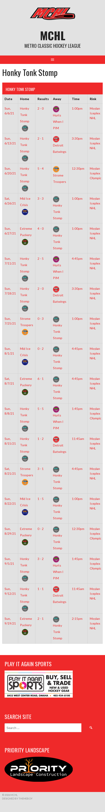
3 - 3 (41, 198)
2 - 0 (41, 108)
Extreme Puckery (26, 235)
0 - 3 (41, 318)
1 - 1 (41, 589)
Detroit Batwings (59, 144)
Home (24, 99)
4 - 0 (41, 228)
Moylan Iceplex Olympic (95, 173)
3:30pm (77, 138)
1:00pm (77, 108)
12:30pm (78, 168)
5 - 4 (41, 168)
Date (8, 99)
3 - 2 (41, 559)
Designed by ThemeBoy (17, 798)
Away (57, 99)
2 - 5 (41, 258)
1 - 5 (41, 499)
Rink (93, 99)
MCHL (52, 35)
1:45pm (77, 409)
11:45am (78, 439)
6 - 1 (41, 379)
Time (76, 99)
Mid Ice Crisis (25, 205)
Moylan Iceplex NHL (95, 113)
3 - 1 (41, 469)
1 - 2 (41, 439)
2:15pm (77, 618)
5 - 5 (41, 409)
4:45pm (77, 258)
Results (43, 99)
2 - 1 (41, 138)
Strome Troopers (59, 174)
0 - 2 (41, 349)
